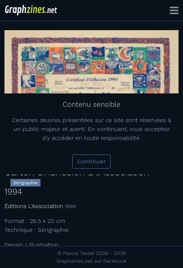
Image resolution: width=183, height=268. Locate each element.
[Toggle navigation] (174, 10)
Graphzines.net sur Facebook (91, 261)
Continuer (91, 161)
